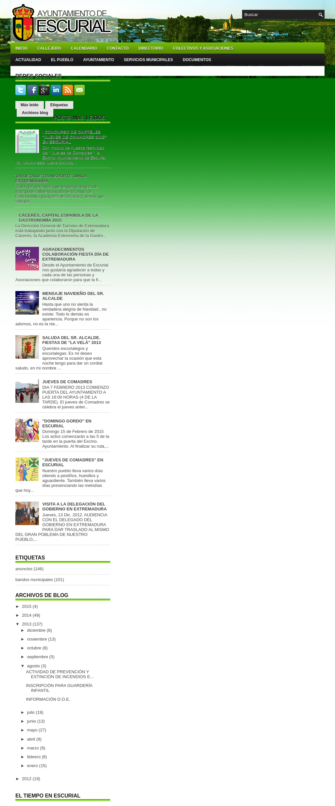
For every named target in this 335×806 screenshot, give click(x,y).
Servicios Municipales (148, 60)
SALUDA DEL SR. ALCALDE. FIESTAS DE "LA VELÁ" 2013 (71, 340)
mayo (33, 730)
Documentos (197, 60)
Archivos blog (35, 113)
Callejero (49, 48)
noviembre (37, 639)
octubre (35, 647)
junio (32, 721)
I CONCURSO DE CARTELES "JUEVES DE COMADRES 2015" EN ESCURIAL (74, 136)
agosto (34, 665)
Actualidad (28, 60)
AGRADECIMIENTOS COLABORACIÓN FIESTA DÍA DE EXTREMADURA (75, 254)
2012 (27, 778)
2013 (27, 624)
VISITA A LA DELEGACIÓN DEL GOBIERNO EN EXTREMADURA (74, 506)
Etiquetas (59, 105)
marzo (33, 748)
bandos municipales (34, 579)
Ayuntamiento (98, 60)
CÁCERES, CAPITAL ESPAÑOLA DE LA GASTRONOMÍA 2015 (58, 218)
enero (33, 765)
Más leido (30, 105)
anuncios (23, 568)
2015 (27, 606)
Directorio (150, 48)
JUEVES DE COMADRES (67, 381)
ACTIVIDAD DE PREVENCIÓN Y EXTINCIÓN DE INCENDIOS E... (59, 674)
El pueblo (62, 60)
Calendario (84, 48)
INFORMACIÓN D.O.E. (48, 699)
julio (31, 712)
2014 (27, 615)
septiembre (38, 656)
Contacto (118, 48)
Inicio (21, 48)
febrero (34, 756)
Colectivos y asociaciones (203, 48)
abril (31, 739)
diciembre (37, 630)
